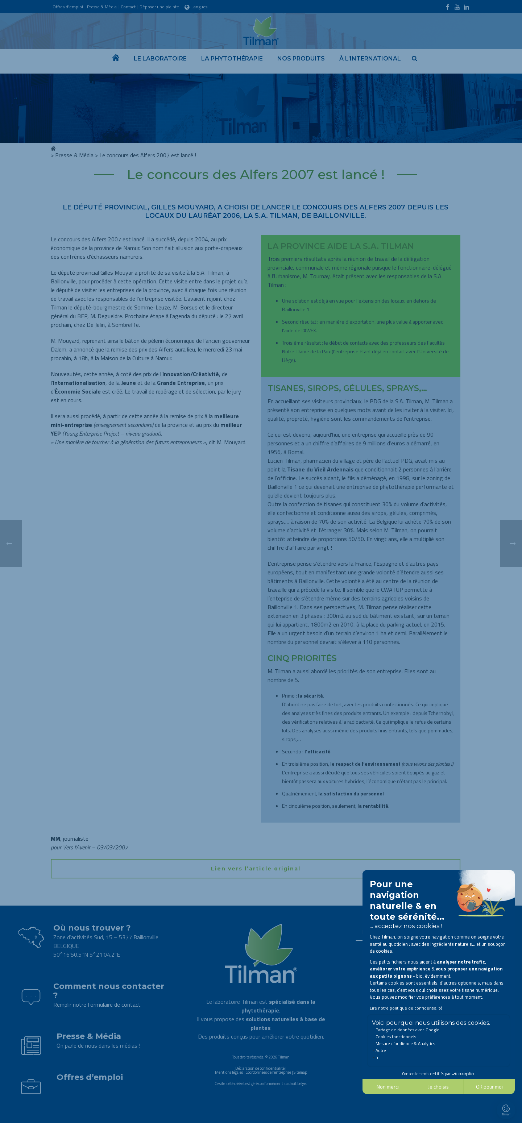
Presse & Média (74, 155)
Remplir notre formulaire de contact (97, 1004)
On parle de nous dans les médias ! (98, 1045)
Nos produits (301, 58)
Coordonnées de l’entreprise (268, 1072)
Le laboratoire (160, 58)
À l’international (370, 58)
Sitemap (300, 1072)
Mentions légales (229, 1072)
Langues (196, 6)
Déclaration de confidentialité (260, 1068)
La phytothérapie (232, 58)
